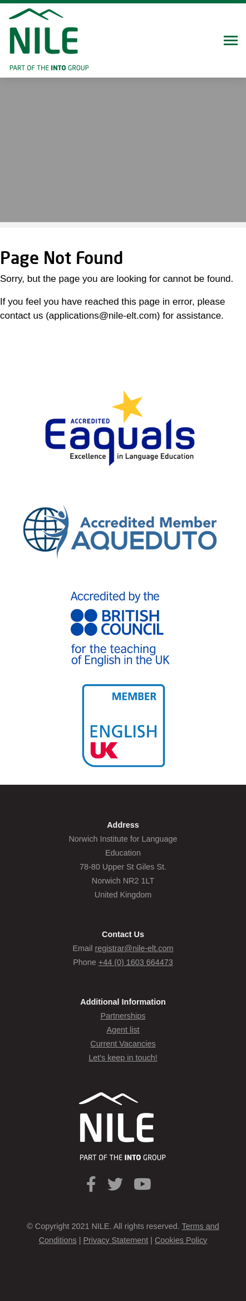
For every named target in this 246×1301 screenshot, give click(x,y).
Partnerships (123, 1015)
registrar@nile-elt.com (134, 948)
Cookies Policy (181, 1240)
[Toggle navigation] (231, 41)
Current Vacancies (122, 1043)
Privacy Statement (115, 1240)
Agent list (122, 1029)
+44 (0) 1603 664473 (136, 962)
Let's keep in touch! (123, 1057)
